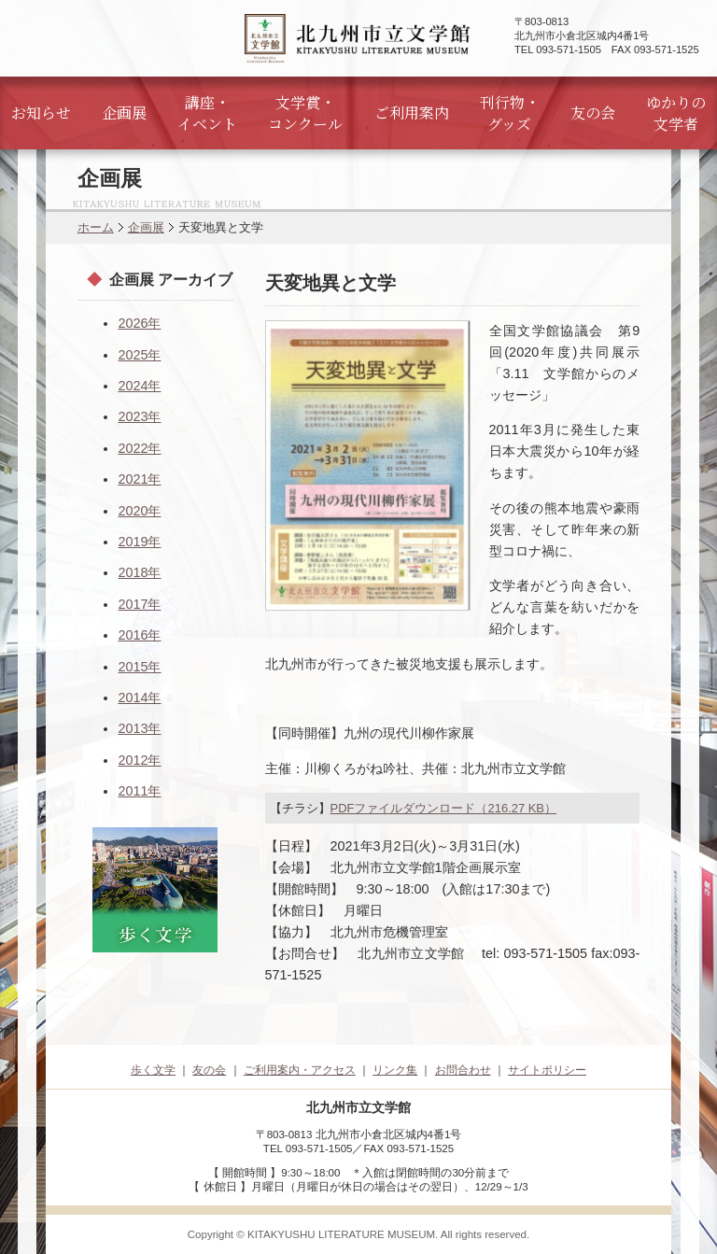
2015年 (139, 666)
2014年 (139, 697)
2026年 (139, 323)
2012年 (139, 760)
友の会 (592, 112)
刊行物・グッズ (510, 113)
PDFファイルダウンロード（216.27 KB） (443, 808)
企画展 (124, 112)
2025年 (139, 354)
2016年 (139, 634)
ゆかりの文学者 (676, 113)
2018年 (139, 572)
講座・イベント (207, 113)
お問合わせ (463, 1070)
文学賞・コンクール (305, 113)
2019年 (139, 541)
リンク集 (395, 1070)
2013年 (139, 728)
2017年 (139, 604)
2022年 (139, 448)
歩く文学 (153, 1070)
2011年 (139, 790)
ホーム (95, 227)
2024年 (139, 385)
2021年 (139, 479)
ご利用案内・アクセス (300, 1070)
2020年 (139, 510)
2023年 (139, 416)
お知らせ (41, 112)
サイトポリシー (547, 1070)
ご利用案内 (411, 112)
